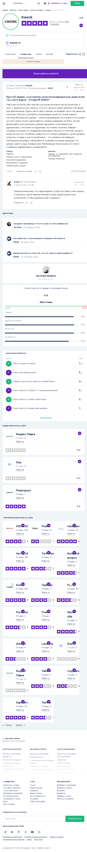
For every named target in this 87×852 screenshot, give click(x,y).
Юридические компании (68, 773)
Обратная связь (37, 802)
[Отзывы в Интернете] (9, 3)
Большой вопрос (73, 555)
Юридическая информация (12, 837)
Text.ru (46, 702)
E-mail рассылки (10, 796)
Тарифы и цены (64, 796)
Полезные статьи (11, 799)
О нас (33, 785)
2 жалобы (54, 24)
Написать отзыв (11, 785)
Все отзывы (9, 804)
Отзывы (19, 494)
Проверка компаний (12, 793)
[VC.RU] (39, 832)
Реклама (61, 791)
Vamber (46, 671)
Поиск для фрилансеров (24, 373)
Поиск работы (23, 10)
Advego (21, 644)
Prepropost (23, 490)
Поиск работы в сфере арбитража (29, 399)
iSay (18, 462)
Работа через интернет (24, 364)
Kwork (29, 86)
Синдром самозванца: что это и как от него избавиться (40, 224)
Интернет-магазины (11, 760)
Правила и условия (57, 837)
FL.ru (71, 585)
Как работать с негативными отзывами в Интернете (39, 239)
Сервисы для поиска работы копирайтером (34, 382)
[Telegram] (5, 832)
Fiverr (45, 526)
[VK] (12, 832)
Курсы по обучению (39, 754)
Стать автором (10, 791)
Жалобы (49, 54)
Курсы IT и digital (40, 767)
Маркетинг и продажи (42, 770)
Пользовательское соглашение (14, 839)
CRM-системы (63, 763)
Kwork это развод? (37, 10)
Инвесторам (36, 793)
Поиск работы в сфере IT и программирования (35, 390)
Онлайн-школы (36, 757)
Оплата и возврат (65, 799)
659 (67, 22)
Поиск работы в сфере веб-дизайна (30, 408)
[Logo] (10, 21)
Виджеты (61, 793)
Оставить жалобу (11, 788)
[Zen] (25, 832)
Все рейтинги (46, 418)
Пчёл (45, 612)
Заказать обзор (64, 788)
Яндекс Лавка (25, 434)
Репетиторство (39, 773)
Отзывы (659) (25, 54)
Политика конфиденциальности (35, 837)
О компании (10, 54)
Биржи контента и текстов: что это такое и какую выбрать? (43, 253)
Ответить (18, 203)
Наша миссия (36, 788)
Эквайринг (62, 760)
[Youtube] (32, 832)
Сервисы (34, 791)
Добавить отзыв (59, 3)
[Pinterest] (18, 832)
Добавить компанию (66, 785)
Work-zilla (71, 614)
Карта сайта (38, 839)
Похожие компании (33, 61)
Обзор (38, 54)
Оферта (29, 839)
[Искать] (34, 3)
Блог (5, 802)
